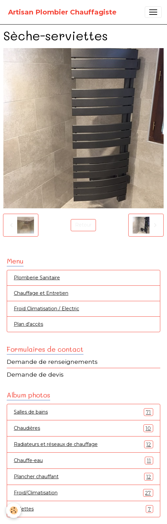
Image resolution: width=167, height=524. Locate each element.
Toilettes (83, 509)
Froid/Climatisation (83, 493)
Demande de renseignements (52, 361)
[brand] (62, 12)
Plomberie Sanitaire (37, 278)
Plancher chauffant (83, 477)
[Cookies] (13, 510)
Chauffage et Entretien (41, 293)
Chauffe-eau (83, 460)
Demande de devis (35, 374)
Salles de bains (83, 412)
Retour (83, 225)
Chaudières (83, 428)
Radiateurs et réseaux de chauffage (83, 444)
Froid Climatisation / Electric (46, 309)
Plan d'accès (28, 324)
